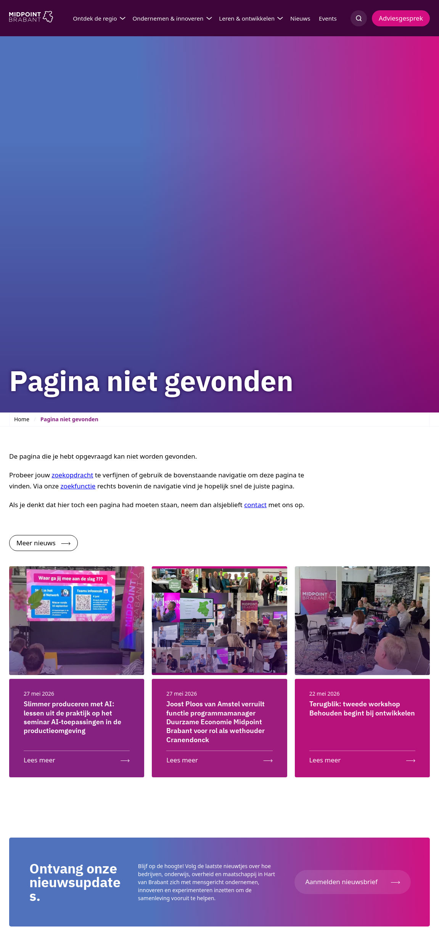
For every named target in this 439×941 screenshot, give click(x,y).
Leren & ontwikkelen (247, 18)
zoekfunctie (77, 486)
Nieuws (300, 18)
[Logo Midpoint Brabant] (31, 18)
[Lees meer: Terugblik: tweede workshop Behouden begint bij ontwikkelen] (362, 758)
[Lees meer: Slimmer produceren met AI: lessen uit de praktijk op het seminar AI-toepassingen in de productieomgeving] (77, 758)
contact (255, 504)
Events (328, 18)
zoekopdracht (72, 474)
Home (21, 419)
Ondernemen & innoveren (167, 18)
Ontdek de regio (95, 18)
